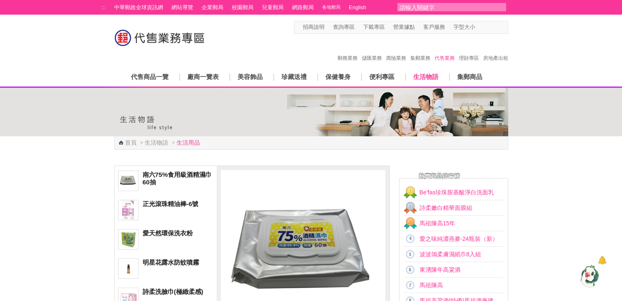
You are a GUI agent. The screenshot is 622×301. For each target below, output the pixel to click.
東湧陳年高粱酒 (440, 269)
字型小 (480, 27)
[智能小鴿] (588, 275)
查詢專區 (344, 27)
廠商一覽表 (203, 76)
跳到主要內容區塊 (4, 4)
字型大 (496, 27)
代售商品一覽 (150, 76)
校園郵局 (242, 7)
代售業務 (445, 49)
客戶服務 (434, 27)
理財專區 (469, 49)
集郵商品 (469, 76)
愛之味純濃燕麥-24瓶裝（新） (459, 238)
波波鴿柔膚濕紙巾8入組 (450, 254)
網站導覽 (182, 7)
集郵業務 (420, 49)
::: (104, 7)
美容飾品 (250, 76)
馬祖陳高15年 (438, 223)
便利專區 (381, 76)
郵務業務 (348, 49)
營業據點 (404, 27)
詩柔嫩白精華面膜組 (446, 207)
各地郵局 (331, 7)
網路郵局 (303, 7)
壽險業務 (396, 49)
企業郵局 (212, 7)
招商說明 (314, 27)
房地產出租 (495, 49)
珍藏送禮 (294, 76)
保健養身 (338, 76)
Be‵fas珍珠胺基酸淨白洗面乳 (457, 192)
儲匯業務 (372, 49)
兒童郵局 (273, 7)
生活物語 (425, 76)
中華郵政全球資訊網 (138, 7)
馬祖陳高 (431, 285)
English (357, 7)
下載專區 (374, 27)
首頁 (131, 142)
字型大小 (464, 27)
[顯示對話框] (602, 260)
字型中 (488, 27)
